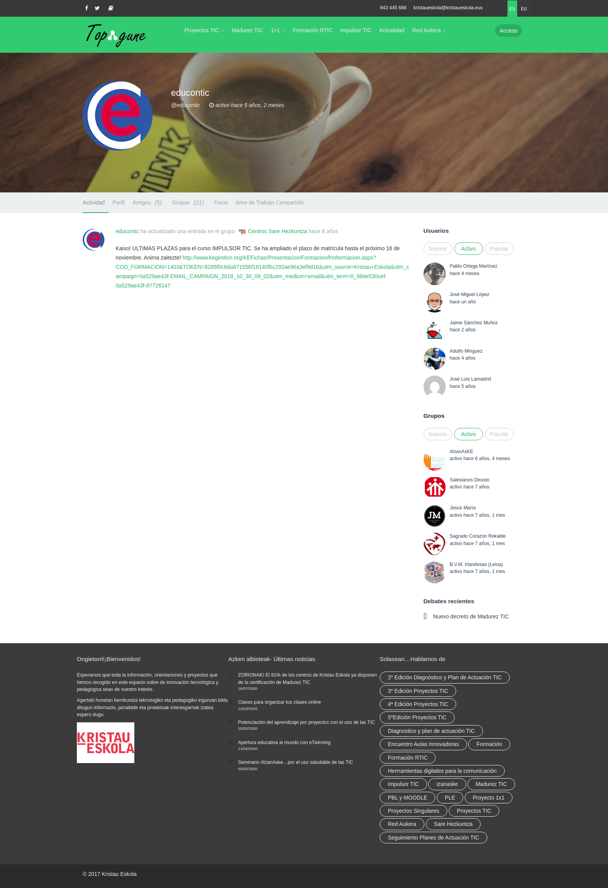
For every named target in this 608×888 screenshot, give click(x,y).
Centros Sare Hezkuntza (277, 231)
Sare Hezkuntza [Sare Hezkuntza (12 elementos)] (453, 824)
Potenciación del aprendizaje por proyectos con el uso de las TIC (306, 722)
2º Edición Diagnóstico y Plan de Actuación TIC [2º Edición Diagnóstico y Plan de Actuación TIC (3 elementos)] (445, 677)
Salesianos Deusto (469, 480)
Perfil (119, 202)
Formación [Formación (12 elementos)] (489, 744)
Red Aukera (426, 30)
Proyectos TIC (201, 30)
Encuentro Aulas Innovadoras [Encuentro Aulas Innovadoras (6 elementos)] (423, 744)
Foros (221, 202)
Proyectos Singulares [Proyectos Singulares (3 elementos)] (413, 811)
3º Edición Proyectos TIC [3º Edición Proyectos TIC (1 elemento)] (418, 691)
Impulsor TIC (356, 30)
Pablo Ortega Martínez (473, 266)
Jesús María (463, 508)
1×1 (275, 30)
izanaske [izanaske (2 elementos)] (447, 784)
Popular (499, 249)
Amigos (148, 202)
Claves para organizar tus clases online (279, 702)
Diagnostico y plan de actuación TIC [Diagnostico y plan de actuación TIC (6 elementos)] (431, 731)
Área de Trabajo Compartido (270, 202)
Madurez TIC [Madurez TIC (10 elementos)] (491, 784)
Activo (468, 249)
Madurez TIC (247, 30)
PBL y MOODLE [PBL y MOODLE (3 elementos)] (407, 798)
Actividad (94, 202)
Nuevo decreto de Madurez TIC (471, 616)
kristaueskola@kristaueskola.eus (448, 7)
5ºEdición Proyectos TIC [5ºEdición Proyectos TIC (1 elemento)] (417, 717)
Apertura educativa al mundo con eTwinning (284, 742)
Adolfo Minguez (466, 351)
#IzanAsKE (461, 451)
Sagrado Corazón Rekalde (478, 536)
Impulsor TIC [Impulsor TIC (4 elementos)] (403, 784)
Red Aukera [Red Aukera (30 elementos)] (402, 824)
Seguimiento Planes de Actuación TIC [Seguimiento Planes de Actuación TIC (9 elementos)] (433, 837)
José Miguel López (469, 294)
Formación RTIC (312, 30)
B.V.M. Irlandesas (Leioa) (476, 564)
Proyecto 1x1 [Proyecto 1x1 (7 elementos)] (489, 798)
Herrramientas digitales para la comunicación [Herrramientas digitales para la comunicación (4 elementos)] (442, 771)
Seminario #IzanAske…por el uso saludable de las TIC (295, 762)
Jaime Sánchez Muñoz (474, 322)
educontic (127, 231)
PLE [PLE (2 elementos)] (450, 798)
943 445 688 (393, 7)
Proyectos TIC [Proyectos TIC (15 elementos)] (474, 811)
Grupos (189, 202)
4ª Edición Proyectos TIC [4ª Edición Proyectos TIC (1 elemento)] (418, 704)
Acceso (509, 31)
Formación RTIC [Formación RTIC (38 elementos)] (407, 758)
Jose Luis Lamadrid (470, 379)
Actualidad (391, 30)
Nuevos (438, 249)
